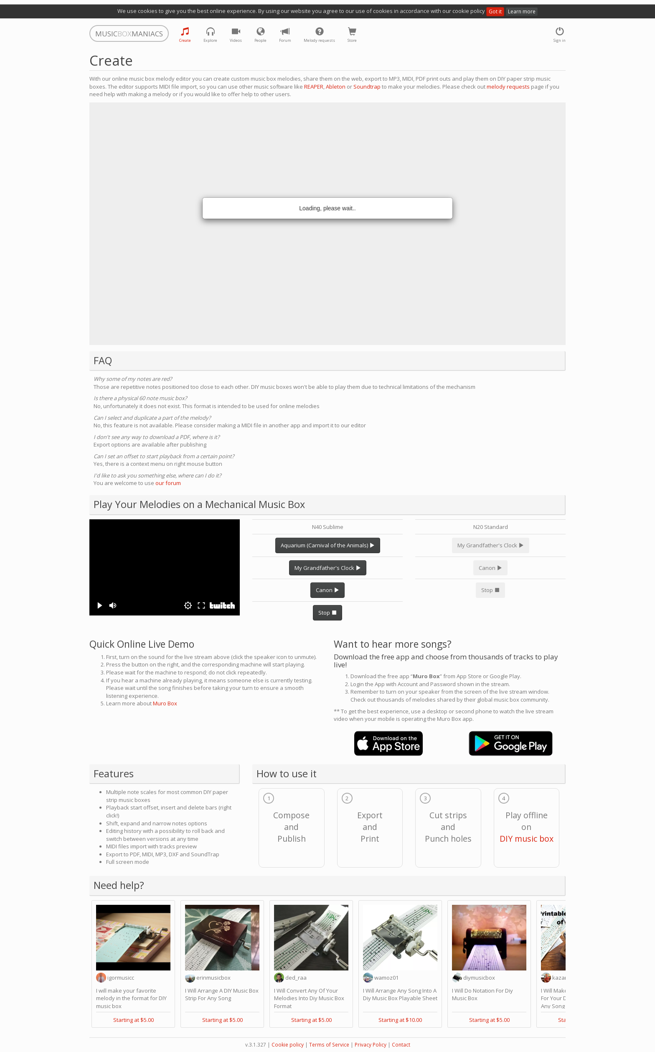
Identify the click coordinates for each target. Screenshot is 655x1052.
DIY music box (526, 838)
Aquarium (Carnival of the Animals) (328, 545)
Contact (401, 1044)
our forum (168, 483)
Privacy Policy (370, 1044)
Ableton (335, 86)
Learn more (522, 11)
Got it (495, 11)
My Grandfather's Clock (327, 568)
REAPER (313, 86)
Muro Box (165, 703)
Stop (327, 612)
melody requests (508, 86)
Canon (327, 590)
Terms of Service (329, 1044)
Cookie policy (288, 1044)
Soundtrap (367, 86)
